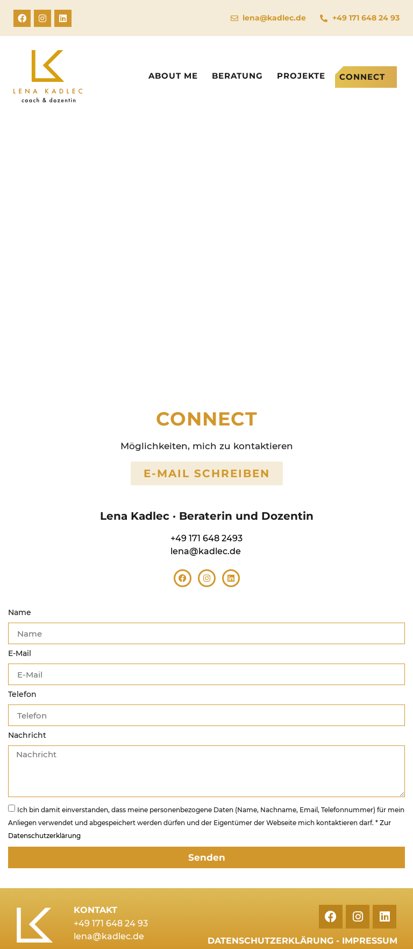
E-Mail (19, 654)
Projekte (301, 76)
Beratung (237, 76)
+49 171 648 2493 (206, 538)
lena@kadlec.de (205, 551)
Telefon (22, 694)
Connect (362, 77)
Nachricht (27, 735)
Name (19, 613)
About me (173, 76)
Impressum (369, 941)
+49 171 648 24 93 (111, 923)
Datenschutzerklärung (270, 941)
